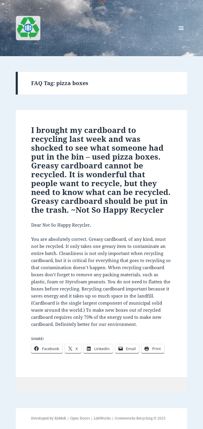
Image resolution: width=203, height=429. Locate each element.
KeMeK (60, 418)
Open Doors (80, 418)
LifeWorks (102, 418)
